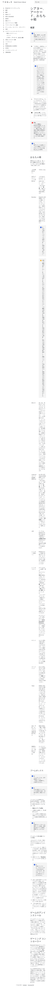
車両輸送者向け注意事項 (11, 46)
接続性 (7, 18)
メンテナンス (8, 41)
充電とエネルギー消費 (10, 39)
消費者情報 (8, 52)
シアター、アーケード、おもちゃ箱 (14, 37)
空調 (6, 29)
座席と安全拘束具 (9, 16)
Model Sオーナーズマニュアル (12, 8)
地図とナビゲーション (11, 33)
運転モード (8, 20)
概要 (6, 10)
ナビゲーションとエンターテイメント (14, 31)
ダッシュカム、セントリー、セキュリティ (15, 27)
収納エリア (8, 14)
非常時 (7, 48)
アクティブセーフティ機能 (11, 25)
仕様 (6, 44)
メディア (8, 35)
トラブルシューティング (11, 50)
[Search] (41, 2)
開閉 (6, 12)
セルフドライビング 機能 (11, 22)
